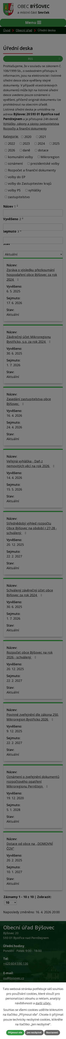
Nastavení (52, 1032)
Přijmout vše (15, 1032)
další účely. (43, 1003)
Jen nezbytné (34, 1032)
